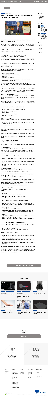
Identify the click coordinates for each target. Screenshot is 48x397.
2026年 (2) (40, 44)
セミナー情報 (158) (41, 17)
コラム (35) (40, 19)
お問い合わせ (24, 336)
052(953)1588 (12, 356)
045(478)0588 (37, 356)
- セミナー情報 (30, 373)
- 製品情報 (29, 377)
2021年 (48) (40, 51)
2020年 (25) (40, 52)
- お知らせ (29, 374)
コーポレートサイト (38, 376)
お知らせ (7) (40, 18)
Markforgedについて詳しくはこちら (24, 265)
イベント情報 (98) (41, 16)
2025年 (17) (40, 45)
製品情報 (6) (40, 21)
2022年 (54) (40, 49)
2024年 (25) (40, 46)
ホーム (6, 369)
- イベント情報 (30, 372)
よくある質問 (22, 372)
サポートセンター (38, 372)
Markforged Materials (15, 387)
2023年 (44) (40, 48)
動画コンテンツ (22, 373)
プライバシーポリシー (38, 377)
